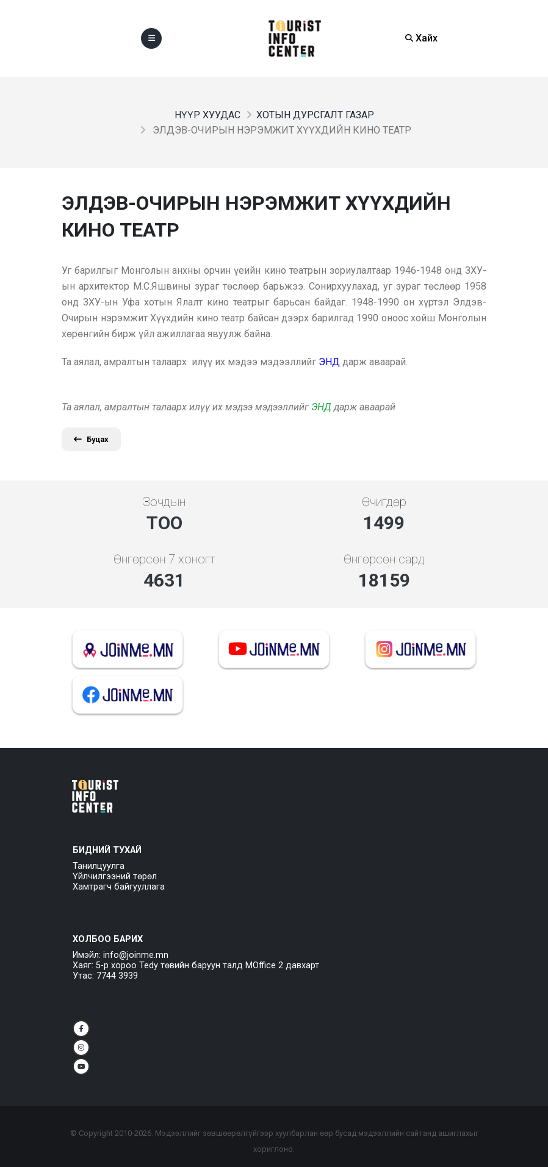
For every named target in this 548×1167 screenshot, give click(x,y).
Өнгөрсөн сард (384, 559)
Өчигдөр (384, 502)
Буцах (91, 439)
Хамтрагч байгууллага (119, 887)
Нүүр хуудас (207, 115)
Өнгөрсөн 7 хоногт (164, 559)
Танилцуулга (98, 866)
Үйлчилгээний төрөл (115, 876)
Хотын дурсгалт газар (315, 115)
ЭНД (321, 407)
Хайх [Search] (421, 38)
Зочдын (164, 502)
